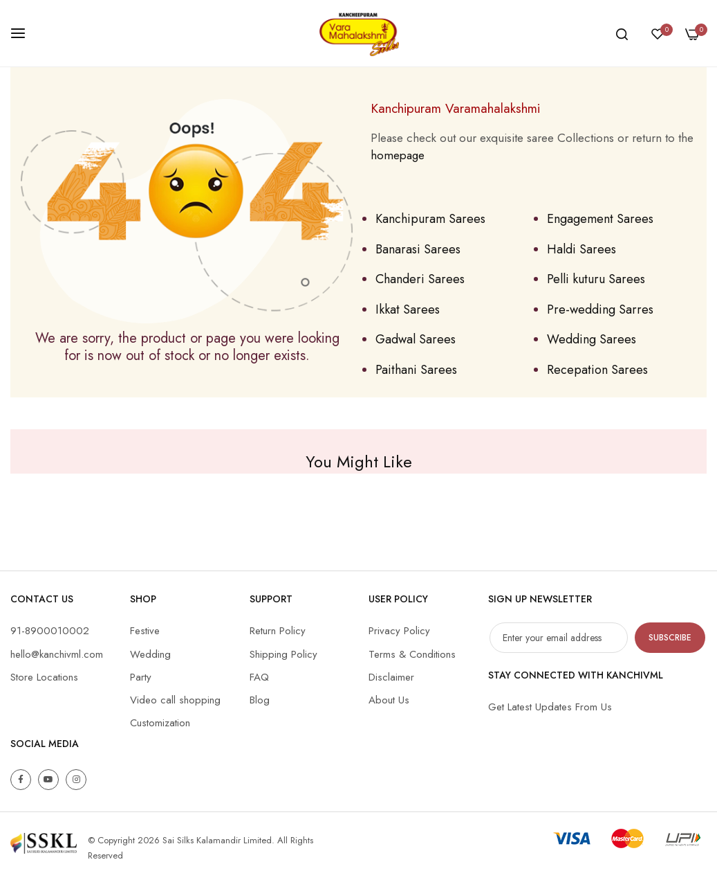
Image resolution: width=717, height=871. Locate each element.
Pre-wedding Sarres (600, 309)
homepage (398, 155)
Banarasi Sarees (417, 249)
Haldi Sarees (581, 249)
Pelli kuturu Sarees (596, 279)
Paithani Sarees (416, 370)
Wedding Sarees (591, 339)
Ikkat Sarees (407, 309)
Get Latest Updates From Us (550, 707)
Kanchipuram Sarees (430, 219)
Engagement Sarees (600, 219)
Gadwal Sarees (415, 339)
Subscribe (670, 637)
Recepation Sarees (597, 370)
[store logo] (359, 33)
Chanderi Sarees (420, 279)
